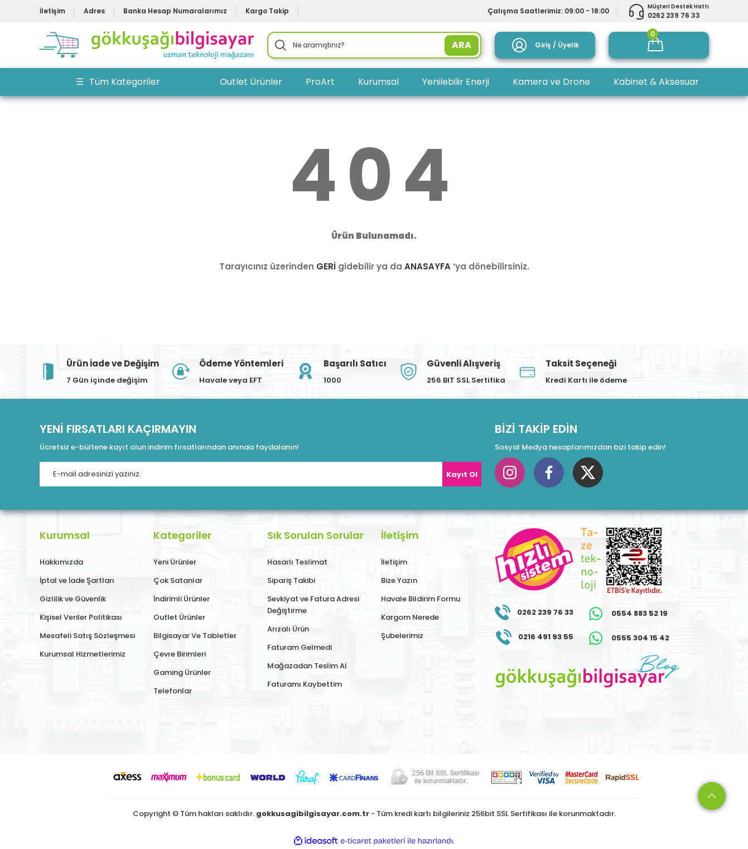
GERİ (326, 266)
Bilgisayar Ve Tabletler (195, 635)
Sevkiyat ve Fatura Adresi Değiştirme (313, 605)
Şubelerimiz (402, 635)
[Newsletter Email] (260, 474)
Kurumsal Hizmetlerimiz (83, 654)
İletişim (394, 562)
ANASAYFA (427, 266)
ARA (461, 44)
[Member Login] (545, 45)
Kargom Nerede (410, 617)
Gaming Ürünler (182, 672)
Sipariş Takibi (291, 580)
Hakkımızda (61, 562)
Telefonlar (172, 691)
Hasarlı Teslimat (297, 562)
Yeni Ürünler (174, 562)
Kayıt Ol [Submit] (461, 474)
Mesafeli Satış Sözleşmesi (87, 635)
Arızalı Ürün (288, 629)
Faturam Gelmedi (299, 647)
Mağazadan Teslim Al (307, 665)
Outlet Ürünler (179, 617)
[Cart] (659, 45)
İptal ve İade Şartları (77, 580)
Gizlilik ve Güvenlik (73, 599)
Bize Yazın (399, 580)
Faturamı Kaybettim (304, 684)
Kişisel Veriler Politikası (81, 617)
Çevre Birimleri (179, 654)
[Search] (374, 45)
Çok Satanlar (177, 580)
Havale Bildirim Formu (420, 599)
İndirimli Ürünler (181, 599)
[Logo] (147, 45)
